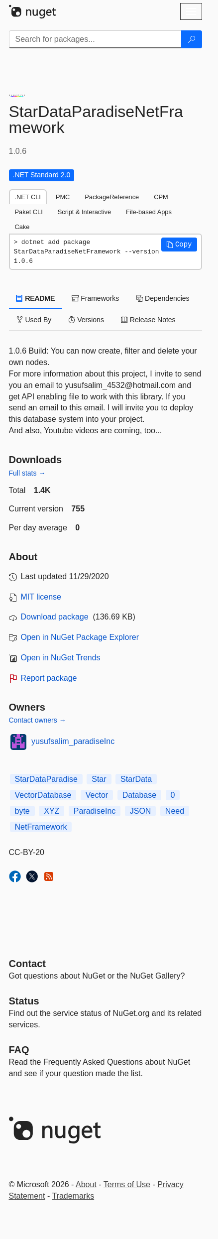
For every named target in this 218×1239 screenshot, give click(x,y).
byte (22, 811)
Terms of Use (127, 1184)
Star (99, 779)
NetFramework (41, 827)
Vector (97, 795)
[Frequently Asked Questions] (19, 1049)
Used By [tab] (34, 320)
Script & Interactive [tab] (84, 212)
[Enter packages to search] (95, 39)
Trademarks (73, 1196)
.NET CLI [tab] (28, 197)
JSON (140, 811)
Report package (49, 678)
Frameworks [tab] (95, 298)
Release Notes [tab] (148, 320)
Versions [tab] (86, 320)
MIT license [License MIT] (41, 597)
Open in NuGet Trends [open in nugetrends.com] (61, 657)
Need (174, 811)
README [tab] (35, 298)
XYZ (51, 811)
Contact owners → (37, 720)
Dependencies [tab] (162, 298)
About (86, 1184)
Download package (55, 617)
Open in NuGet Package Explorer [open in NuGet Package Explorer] (80, 637)
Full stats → (27, 473)
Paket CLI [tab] (29, 212)
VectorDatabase (43, 795)
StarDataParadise (46, 779)
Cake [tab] (22, 227)
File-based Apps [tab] (149, 212)
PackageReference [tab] (112, 197)
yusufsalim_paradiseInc (72, 741)
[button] (179, 244)
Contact (27, 963)
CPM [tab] (161, 197)
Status (24, 1000)
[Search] (191, 39)
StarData (136, 779)
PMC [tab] (63, 197)
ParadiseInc (95, 811)
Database (139, 795)
